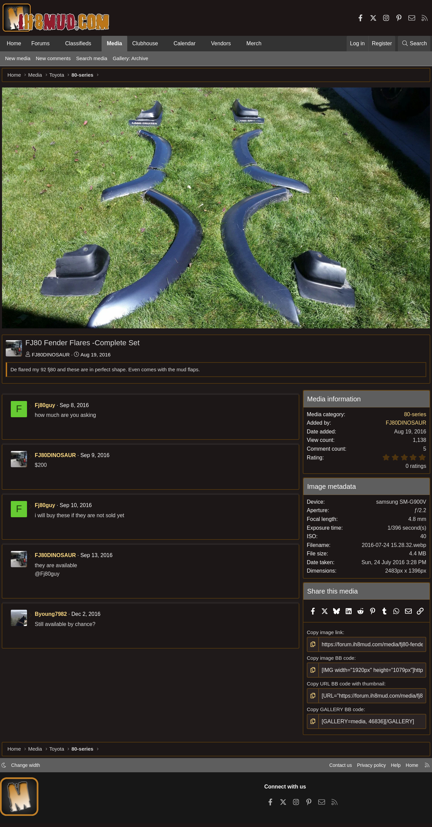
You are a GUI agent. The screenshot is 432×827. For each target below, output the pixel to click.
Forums (40, 43)
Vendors (221, 43)
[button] (55, 43)
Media (114, 43)
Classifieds (78, 43)
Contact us (334, 778)
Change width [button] (29, 778)
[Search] (414, 43)
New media (17, 58)
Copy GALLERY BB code (333, 719)
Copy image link (323, 643)
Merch (253, 43)
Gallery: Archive (130, 58)
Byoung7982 (54, 614)
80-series (412, 414)
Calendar (184, 43)
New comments (53, 58)
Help (392, 778)
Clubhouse (145, 43)
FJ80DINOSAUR (54, 354)
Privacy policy (366, 778)
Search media (91, 58)
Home (14, 43)
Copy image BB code (329, 668)
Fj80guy (48, 404)
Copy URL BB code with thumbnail (344, 694)
